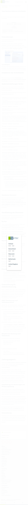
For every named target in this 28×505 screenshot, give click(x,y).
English (13, 245)
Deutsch (9, 245)
